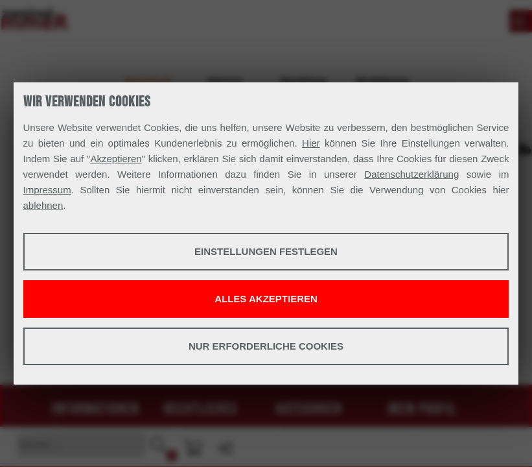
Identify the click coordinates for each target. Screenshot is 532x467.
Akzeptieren (115, 158)
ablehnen (43, 205)
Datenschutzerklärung (411, 174)
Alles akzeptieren (266, 298)
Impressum (47, 189)
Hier (311, 143)
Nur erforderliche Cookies (266, 346)
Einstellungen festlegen (266, 251)
